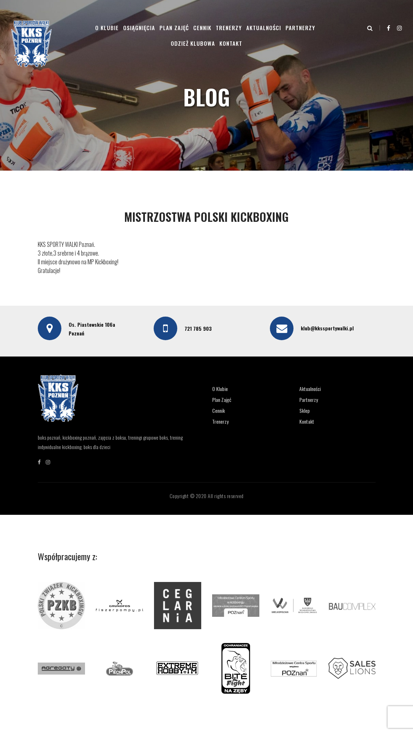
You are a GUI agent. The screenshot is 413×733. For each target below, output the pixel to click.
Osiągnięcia (139, 28)
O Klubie (107, 28)
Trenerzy (229, 28)
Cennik (202, 28)
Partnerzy (300, 28)
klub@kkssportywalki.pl (327, 328)
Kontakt (230, 43)
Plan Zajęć (174, 28)
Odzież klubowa (193, 43)
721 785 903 (198, 328)
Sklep (304, 410)
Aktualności (263, 28)
